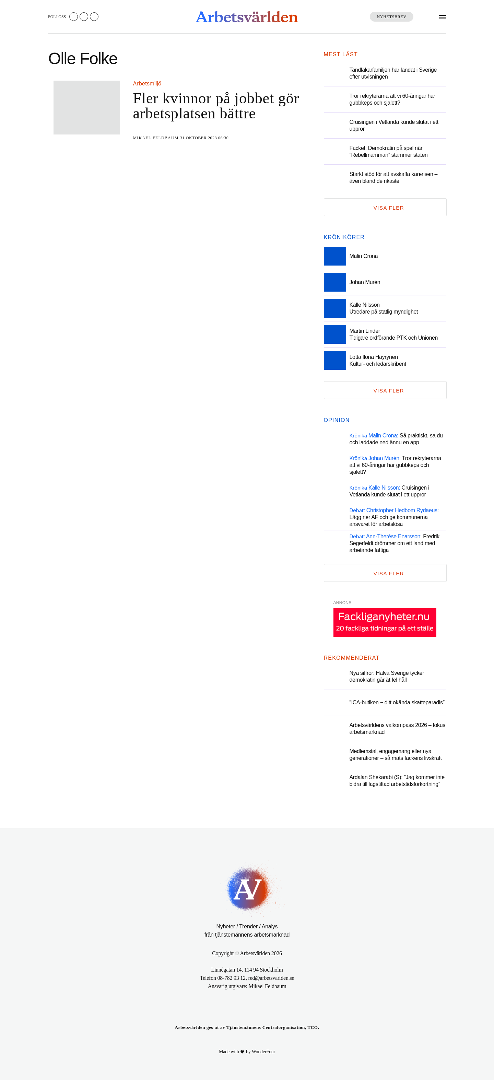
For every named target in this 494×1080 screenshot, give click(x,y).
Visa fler (389, 208)
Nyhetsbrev (392, 16)
